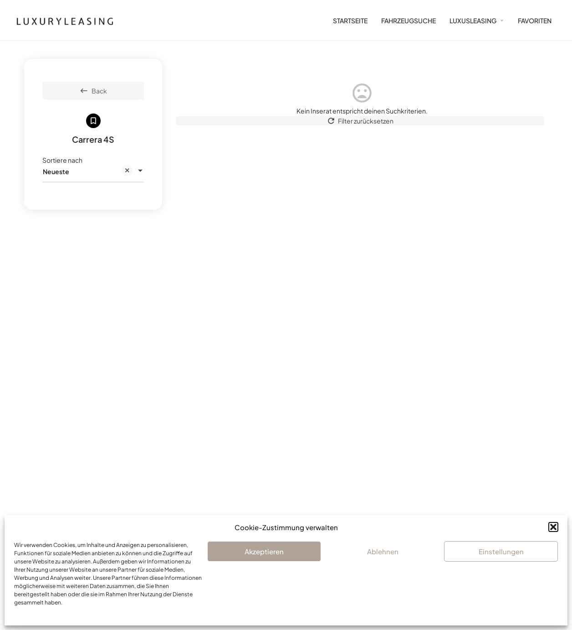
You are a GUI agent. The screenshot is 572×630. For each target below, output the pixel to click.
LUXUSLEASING (472, 20)
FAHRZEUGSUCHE (408, 20)
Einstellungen (501, 551)
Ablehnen (382, 551)
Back (93, 90)
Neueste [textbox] (88, 172)
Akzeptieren (264, 551)
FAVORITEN (535, 20)
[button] (553, 527)
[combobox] (93, 171)
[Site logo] (61, 20)
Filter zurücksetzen (361, 124)
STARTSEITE (350, 20)
